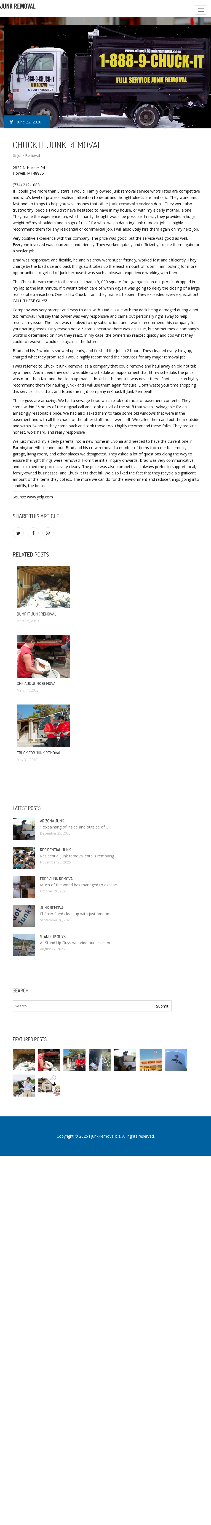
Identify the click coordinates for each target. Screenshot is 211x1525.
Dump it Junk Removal (36, 614)
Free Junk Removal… (58, 878)
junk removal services (131, 203)
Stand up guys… (54, 936)
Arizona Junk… (53, 821)
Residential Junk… (56, 849)
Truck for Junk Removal (39, 752)
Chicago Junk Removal (37, 683)
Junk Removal (28, 155)
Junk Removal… (54, 907)
